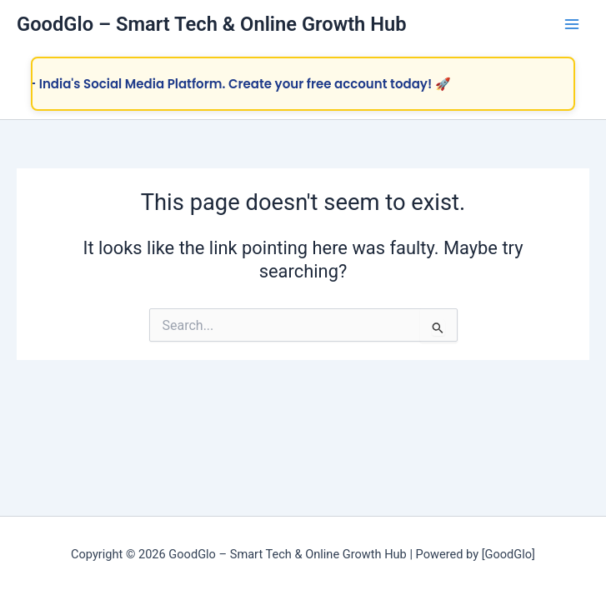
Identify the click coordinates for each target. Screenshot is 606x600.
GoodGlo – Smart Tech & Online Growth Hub (212, 24)
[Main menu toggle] (571, 24)
